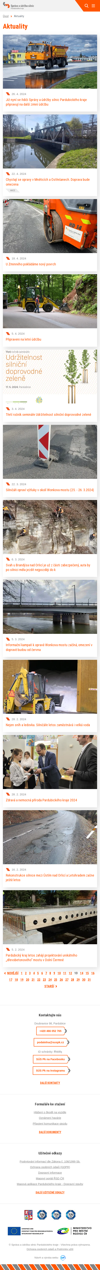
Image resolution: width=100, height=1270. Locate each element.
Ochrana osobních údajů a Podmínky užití (50, 1249)
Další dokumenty (50, 1132)
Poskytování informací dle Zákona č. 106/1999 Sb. (50, 1161)
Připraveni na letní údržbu (23, 339)
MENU (93, 6)
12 (70, 973)
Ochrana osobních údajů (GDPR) (50, 1167)
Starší (49, 986)
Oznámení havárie (50, 1117)
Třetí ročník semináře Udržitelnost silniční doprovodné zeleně (48, 414)
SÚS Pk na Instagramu (50, 1070)
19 (21, 980)
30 (83, 980)
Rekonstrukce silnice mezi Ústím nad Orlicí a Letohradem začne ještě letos (50, 877)
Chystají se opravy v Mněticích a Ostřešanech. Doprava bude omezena (48, 182)
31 (89, 980)
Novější (12, 973)
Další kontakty (50, 1083)
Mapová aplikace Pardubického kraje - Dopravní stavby (50, 1184)
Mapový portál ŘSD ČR (50, 1178)
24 (50, 980)
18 (16, 980)
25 (55, 980)
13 (76, 973)
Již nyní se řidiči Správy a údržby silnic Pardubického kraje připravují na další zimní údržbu (46, 102)
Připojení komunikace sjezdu (50, 1123)
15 (87, 973)
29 (78, 980)
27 (66, 980)
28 (72, 980)
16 (92, 973)
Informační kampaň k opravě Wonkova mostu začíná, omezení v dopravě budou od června (49, 647)
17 (10, 980)
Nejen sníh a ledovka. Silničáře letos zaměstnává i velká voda (48, 725)
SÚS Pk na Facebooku (50, 1059)
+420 (50, 1030)
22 (38, 980)
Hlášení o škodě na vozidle (50, 1112)
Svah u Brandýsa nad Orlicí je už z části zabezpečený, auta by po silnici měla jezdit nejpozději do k (48, 567)
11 (64, 973)
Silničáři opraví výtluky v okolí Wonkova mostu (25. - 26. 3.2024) (50, 490)
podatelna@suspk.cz (50, 1042)
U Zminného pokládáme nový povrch (31, 264)
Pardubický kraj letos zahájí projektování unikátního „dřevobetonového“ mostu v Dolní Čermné (41, 957)
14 (81, 973)
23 (44, 980)
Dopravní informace (50, 1172)
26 (61, 980)
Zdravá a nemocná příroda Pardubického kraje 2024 (41, 800)
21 (33, 980)
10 (59, 973)
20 (27, 980)
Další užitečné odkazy (50, 1192)
